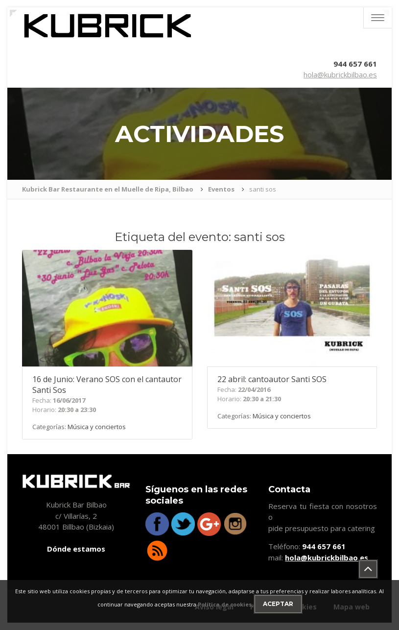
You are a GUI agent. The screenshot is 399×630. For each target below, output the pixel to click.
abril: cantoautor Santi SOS (272, 379)
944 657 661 (355, 64)
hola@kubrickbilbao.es (340, 74)
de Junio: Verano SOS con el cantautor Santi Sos (107, 384)
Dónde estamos (76, 549)
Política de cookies (225, 604)
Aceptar (278, 603)
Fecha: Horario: (64, 405)
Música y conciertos (97, 426)
